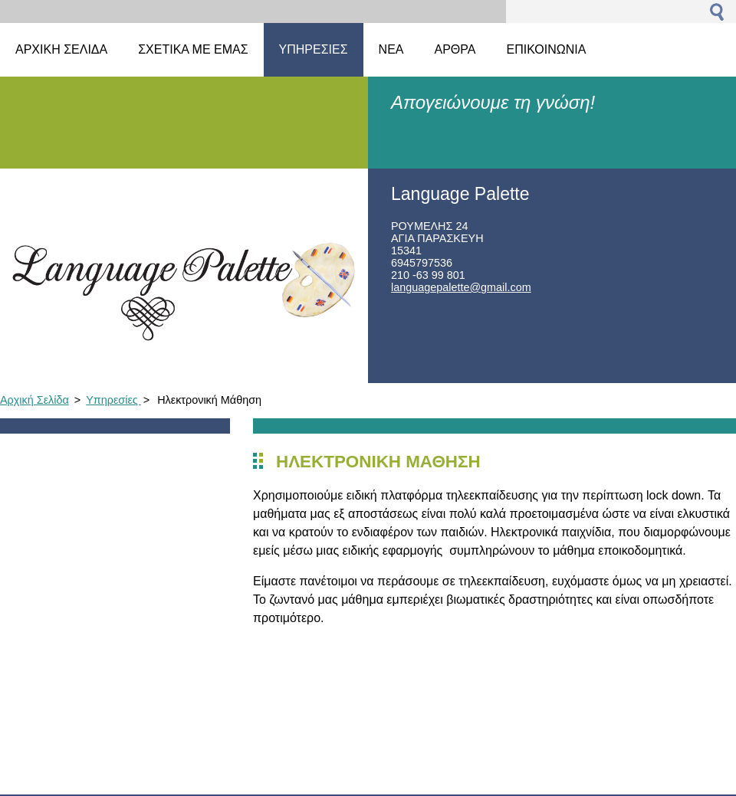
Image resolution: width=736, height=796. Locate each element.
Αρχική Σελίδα (34, 400)
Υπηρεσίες (113, 400)
